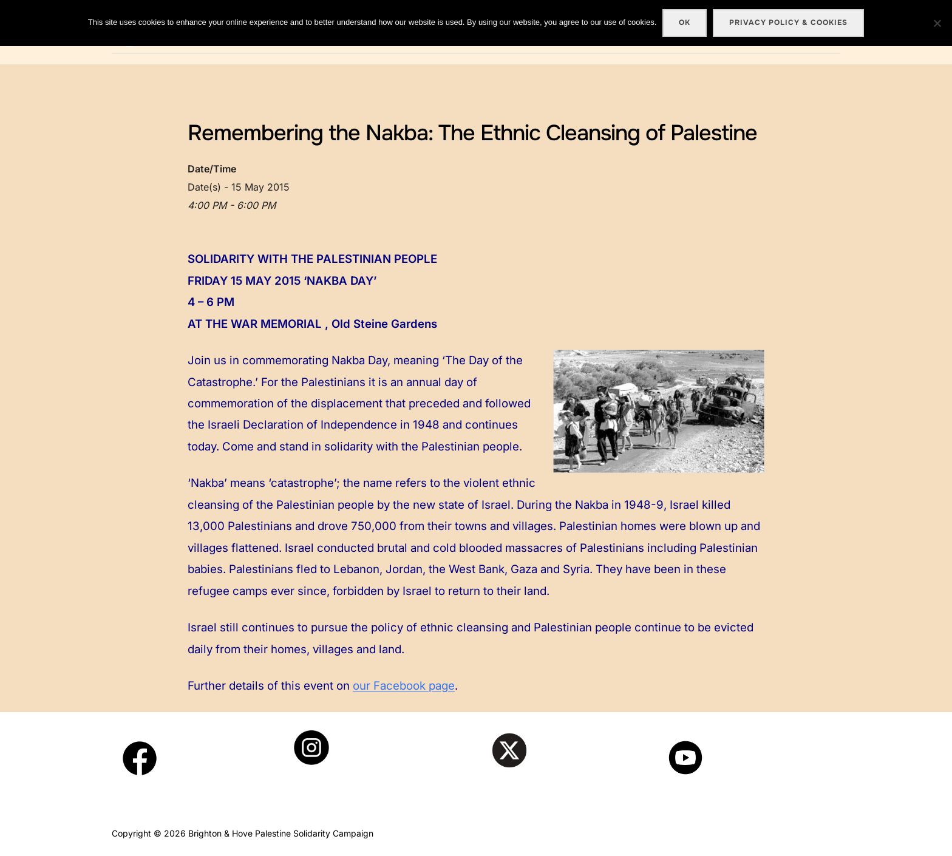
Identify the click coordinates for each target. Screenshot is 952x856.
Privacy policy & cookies (788, 22)
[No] (937, 23)
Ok (684, 22)
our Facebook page (404, 686)
